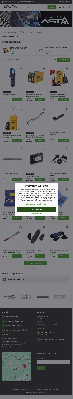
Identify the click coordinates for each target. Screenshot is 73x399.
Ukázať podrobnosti (36, 213)
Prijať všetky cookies (36, 209)
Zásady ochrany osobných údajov (36, 204)
